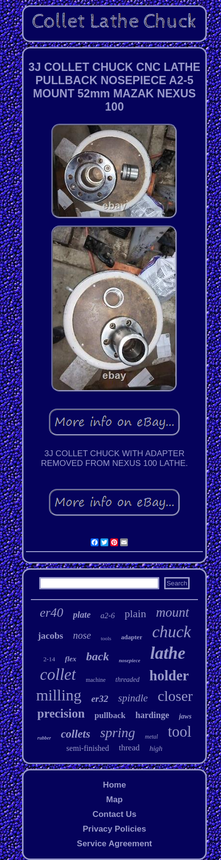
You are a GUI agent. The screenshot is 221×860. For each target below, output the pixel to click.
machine (96, 679)
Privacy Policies (114, 829)
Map (114, 799)
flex (70, 659)
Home (114, 785)
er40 (51, 612)
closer (175, 696)
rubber (44, 738)
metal (151, 736)
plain (135, 613)
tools (106, 638)
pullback (110, 715)
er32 (99, 699)
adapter (131, 637)
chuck (171, 632)
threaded (128, 679)
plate (82, 615)
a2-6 (107, 615)
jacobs (50, 635)
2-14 (49, 659)
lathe (167, 653)
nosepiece (129, 660)
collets (75, 734)
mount (172, 612)
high (156, 748)
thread (129, 747)
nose (82, 635)
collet (58, 674)
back (97, 656)
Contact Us (115, 814)
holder (169, 675)
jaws (185, 716)
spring (117, 732)
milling (58, 695)
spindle (133, 698)
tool (179, 731)
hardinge (152, 715)
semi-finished (87, 748)
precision (61, 713)
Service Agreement (114, 843)
